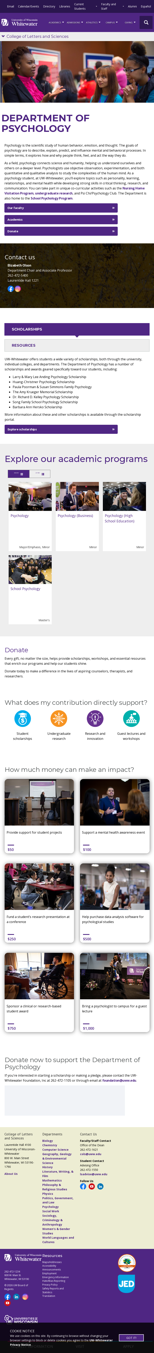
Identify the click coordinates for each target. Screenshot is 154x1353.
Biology (47, 1142)
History (47, 1168)
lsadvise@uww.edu (93, 1175)
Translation (48, 1297)
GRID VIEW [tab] (21, 474)
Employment (49, 1274)
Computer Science (55, 1150)
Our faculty (15, 208)
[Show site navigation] (4, 36)
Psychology (50, 1208)
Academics (15, 219)
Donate (12, 231)
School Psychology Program (52, 198)
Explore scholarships (22, 429)
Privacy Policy (50, 1285)
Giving (130, 22)
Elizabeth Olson (19, 265)
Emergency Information (55, 1278)
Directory (49, 6)
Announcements (51, 1270)
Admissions (75, 22)
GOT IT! (131, 1338)
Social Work (50, 1212)
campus (112, 22)
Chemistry (49, 1146)
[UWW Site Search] (146, 22)
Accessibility (49, 1266)
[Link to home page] (19, 22)
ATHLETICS (93, 22)
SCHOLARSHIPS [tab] (27, 329)
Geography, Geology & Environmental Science (57, 1159)
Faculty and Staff (108, 6)
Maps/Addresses (52, 1263)
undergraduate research (53, 193)
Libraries (64, 6)
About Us (11, 1174)
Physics (47, 1194)
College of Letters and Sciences (38, 36)
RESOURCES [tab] (23, 345)
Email (10, 6)
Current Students (80, 6)
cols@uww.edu (90, 1155)
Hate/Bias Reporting (53, 1282)
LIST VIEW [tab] (52, 474)
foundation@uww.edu (119, 1081)
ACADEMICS (57, 22)
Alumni (132, 6)
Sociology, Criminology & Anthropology (52, 1221)
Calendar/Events (28, 6)
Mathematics (52, 1181)
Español (146, 6)
